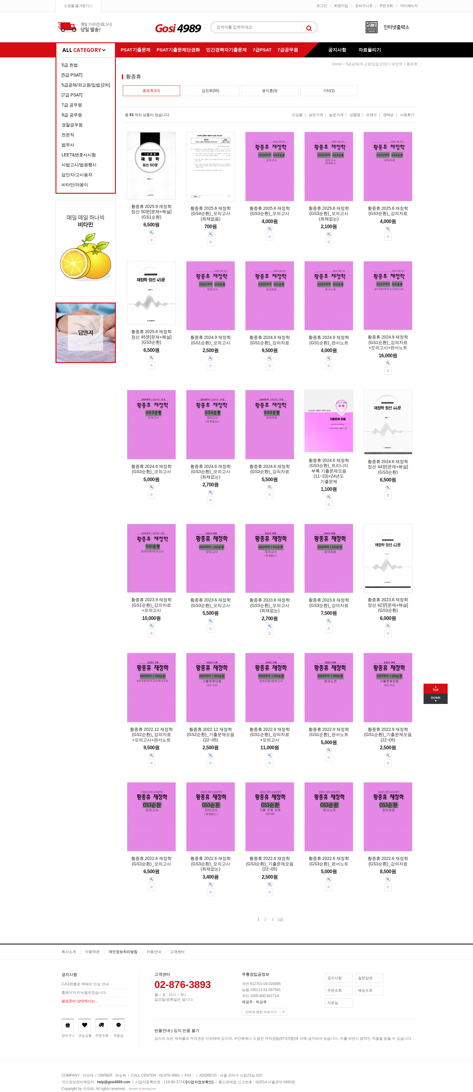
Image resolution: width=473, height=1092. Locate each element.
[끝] (280, 919)
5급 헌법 (70, 65)
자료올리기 (369, 49)
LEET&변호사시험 (79, 154)
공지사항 (337, 49)
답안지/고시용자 (77, 174)
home (337, 64)
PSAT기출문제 (136, 49)
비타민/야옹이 (75, 184)
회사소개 (69, 952)
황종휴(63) (151, 91)
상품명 (355, 115)
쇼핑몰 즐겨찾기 (76, 6)
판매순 (388, 115)
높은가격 (336, 115)
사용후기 (407, 115)
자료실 (332, 1003)
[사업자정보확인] (200, 1082)
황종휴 (412, 64)
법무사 (68, 144)
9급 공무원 (72, 114)
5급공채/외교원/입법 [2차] (86, 85)
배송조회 (365, 990)
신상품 (297, 115)
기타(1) (329, 91)
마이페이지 (409, 6)
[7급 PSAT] (72, 94)
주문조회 (386, 6)
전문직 (68, 134)
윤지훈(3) (270, 91)
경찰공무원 (72, 124)
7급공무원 (288, 49)
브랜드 (371, 115)
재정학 (397, 64)
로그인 (321, 6)
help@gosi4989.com (113, 1082)
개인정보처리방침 (123, 952)
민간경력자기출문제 (226, 49)
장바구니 (363, 6)
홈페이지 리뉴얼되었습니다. (84, 992)
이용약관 (92, 952)
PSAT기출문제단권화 (178, 49)
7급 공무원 (72, 104)
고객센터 (177, 952)
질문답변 (365, 978)
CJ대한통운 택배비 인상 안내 (85, 984)
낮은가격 (316, 115)
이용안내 (154, 952)
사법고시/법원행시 (79, 164)
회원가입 (341, 6)
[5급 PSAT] (72, 75)
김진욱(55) (210, 91)
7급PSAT (262, 49)
